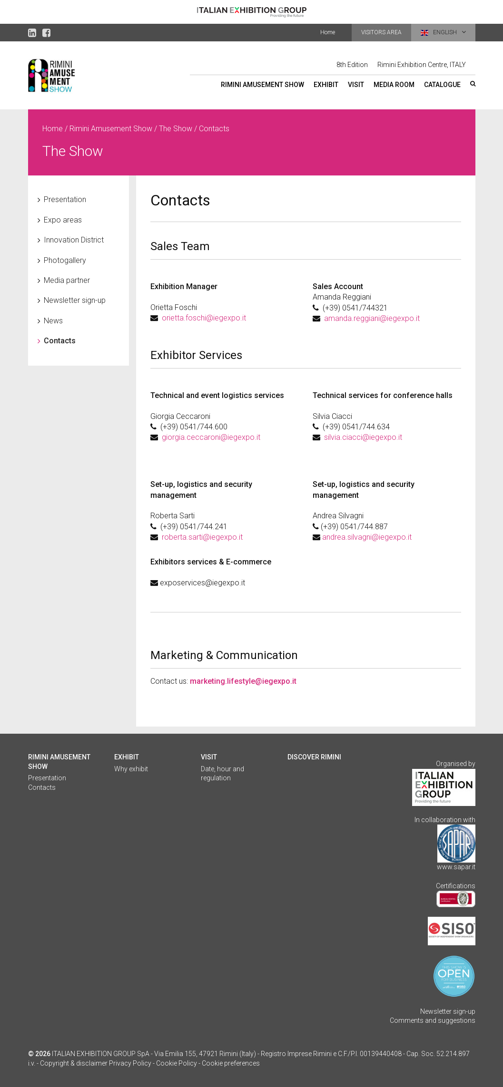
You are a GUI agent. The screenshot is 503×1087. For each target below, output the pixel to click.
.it (243, 317)
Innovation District (74, 239)
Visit (356, 84)
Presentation (65, 199)
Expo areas (63, 219)
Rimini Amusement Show (262, 84)
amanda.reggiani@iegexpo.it (372, 318)
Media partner (67, 280)
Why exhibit (131, 769)
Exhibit (326, 84)
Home (327, 32)
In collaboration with (444, 820)
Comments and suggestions (432, 1020)
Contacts (60, 340)
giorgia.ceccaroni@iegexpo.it (211, 437)
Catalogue (442, 84)
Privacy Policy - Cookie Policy (153, 1063)
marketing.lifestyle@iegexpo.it (243, 681)
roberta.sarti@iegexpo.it (202, 537)
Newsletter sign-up (75, 300)
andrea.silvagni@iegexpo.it (367, 537)
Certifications (455, 886)
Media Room (394, 84)
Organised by (455, 763)
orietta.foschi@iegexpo (201, 317)
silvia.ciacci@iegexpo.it (363, 437)
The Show (175, 128)
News (53, 320)
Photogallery (65, 260)
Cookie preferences (231, 1063)
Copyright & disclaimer (74, 1063)
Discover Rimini (314, 757)
